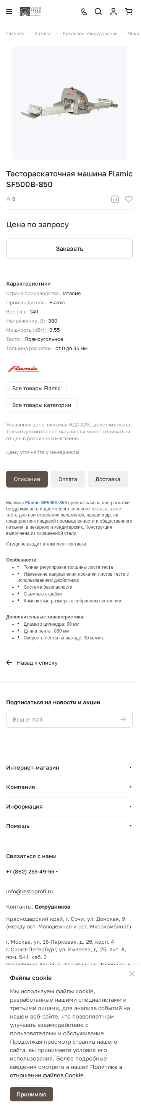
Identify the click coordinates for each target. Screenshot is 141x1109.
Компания (20, 786)
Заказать (69, 248)
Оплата (67, 479)
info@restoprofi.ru (29, 891)
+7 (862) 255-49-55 (30, 871)
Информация (24, 806)
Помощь (17, 825)
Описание (27, 479)
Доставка (108, 479)
